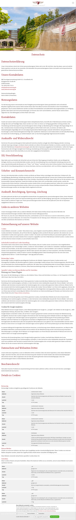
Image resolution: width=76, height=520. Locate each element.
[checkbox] (17, 513)
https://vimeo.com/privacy (21, 293)
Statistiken (40, 513)
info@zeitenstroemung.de (8, 87)
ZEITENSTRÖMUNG (39, 5)
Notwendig (19, 513)
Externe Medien (30, 513)
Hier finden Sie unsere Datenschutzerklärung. (47, 511)
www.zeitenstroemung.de (8, 89)
